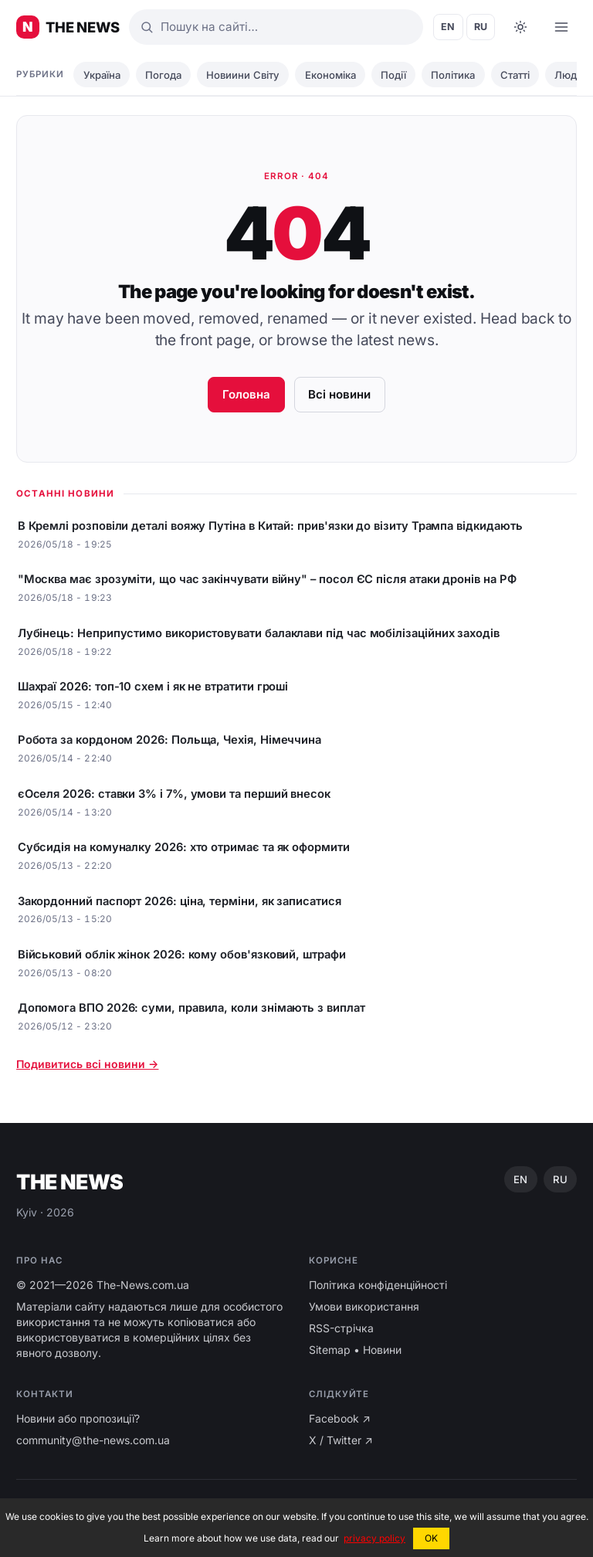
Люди (568, 75)
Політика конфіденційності (378, 1284)
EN (448, 26)
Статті (515, 75)
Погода (163, 75)
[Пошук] (276, 27)
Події (393, 75)
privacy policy (374, 1538)
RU (481, 26)
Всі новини (339, 394)
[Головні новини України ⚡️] (68, 27)
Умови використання (364, 1306)
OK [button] (431, 1538)
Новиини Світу (243, 75)
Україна (101, 75)
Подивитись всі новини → (87, 1063)
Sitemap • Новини (355, 1349)
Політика (453, 75)
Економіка (330, 75)
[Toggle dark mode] (520, 27)
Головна (246, 394)
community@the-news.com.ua (93, 1440)
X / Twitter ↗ (341, 1440)
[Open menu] (561, 27)
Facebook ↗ (340, 1418)
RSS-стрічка (341, 1328)
